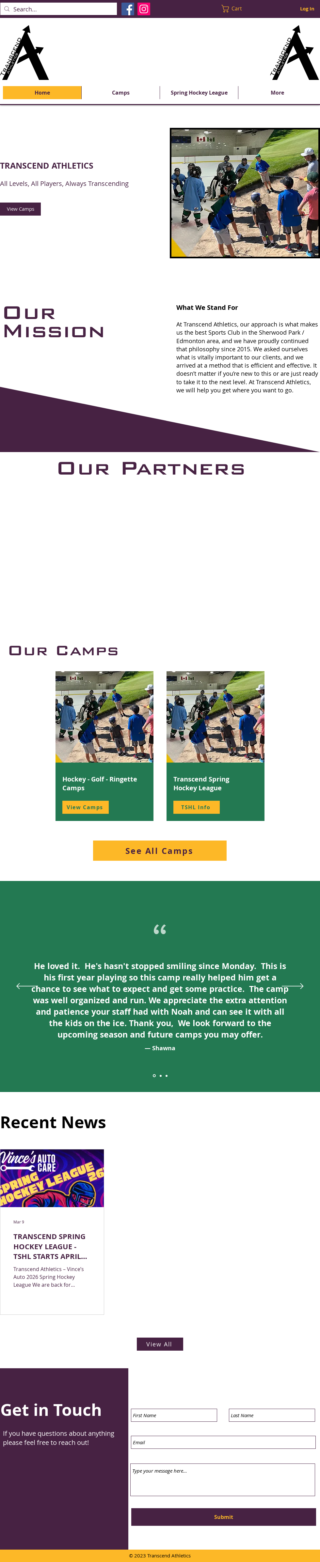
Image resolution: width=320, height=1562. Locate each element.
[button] (235, 8)
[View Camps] (20, 209)
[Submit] (223, 1517)
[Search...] (58, 9)
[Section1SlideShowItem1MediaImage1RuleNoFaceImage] (154, 1075)
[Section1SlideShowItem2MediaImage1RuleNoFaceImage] (161, 1076)
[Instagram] (143, 9)
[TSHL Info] (196, 807)
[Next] (293, 986)
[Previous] (27, 986)
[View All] (160, 1344)
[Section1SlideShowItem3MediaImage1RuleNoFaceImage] (167, 1076)
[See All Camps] (160, 851)
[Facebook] (127, 9)
